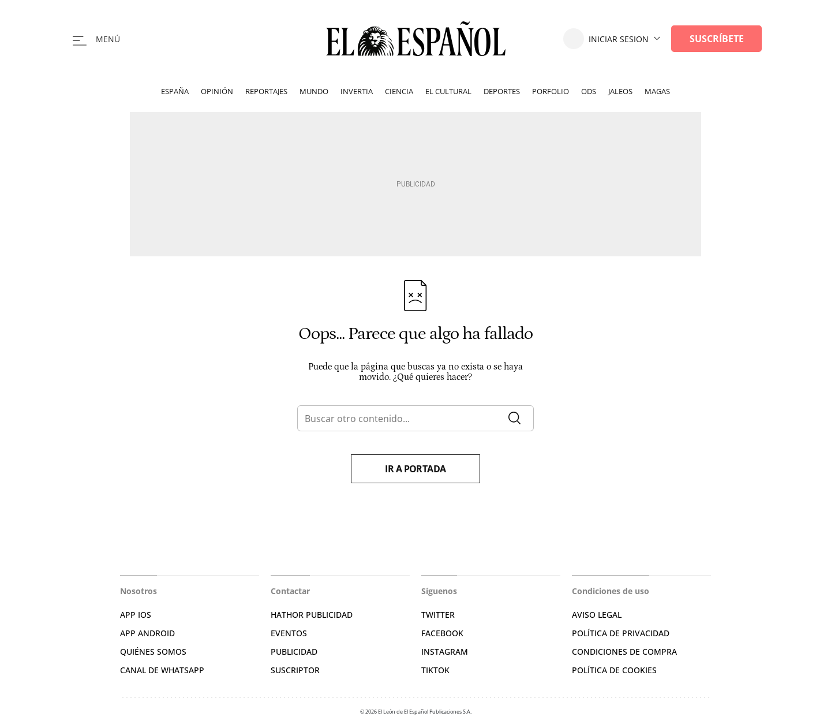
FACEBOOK (442, 633)
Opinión (217, 91)
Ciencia (399, 91)
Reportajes (266, 91)
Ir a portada (415, 468)
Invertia (356, 91)
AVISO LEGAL (597, 614)
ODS (588, 91)
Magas (657, 91)
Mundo (314, 91)
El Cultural (448, 91)
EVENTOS (289, 633)
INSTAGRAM (444, 651)
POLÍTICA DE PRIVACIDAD (620, 633)
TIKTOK (435, 670)
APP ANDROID (147, 633)
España (175, 91)
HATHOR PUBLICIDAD (312, 614)
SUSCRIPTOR (295, 670)
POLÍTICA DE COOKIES (614, 670)
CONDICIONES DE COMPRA (624, 651)
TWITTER (438, 614)
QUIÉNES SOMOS (153, 651)
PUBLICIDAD (294, 651)
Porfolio (550, 91)
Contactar (290, 590)
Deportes (502, 91)
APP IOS (135, 614)
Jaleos (620, 91)
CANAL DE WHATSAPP (162, 670)
